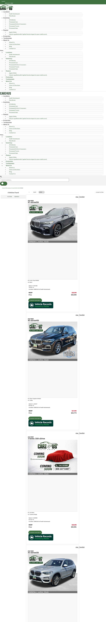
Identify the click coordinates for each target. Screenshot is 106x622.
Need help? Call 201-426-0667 (53, 620)
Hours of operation (10, 440)
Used (13, 188)
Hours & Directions (14, 44)
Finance (5, 30)
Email (8, 593)
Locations (6, 12)
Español (3, 1)
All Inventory (8, 188)
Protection (6, 36)
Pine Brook (12, 16)
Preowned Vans (13, 28)
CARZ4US (5, 93)
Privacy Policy (33, 608)
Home (3, 188)
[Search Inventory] (34, 180)
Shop (5, 407)
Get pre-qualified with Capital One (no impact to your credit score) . (28, 34)
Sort (34, 192)
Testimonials (7, 38)
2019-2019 (17, 188)
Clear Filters (100, 192)
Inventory (6, 18)
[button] (41, 50)
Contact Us (12, 48)
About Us (6, 40)
